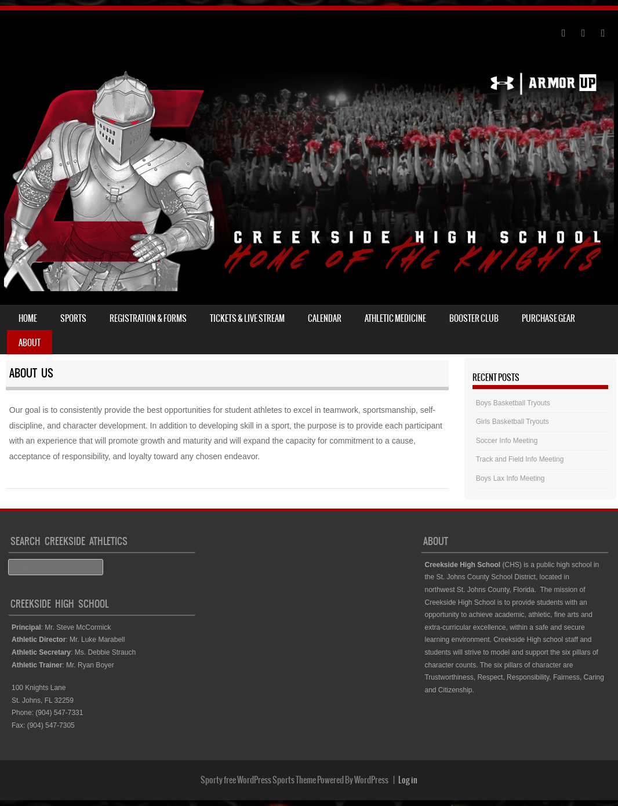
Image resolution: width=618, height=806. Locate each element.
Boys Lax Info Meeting (510, 478)
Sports (73, 318)
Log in (407, 780)
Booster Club (474, 318)
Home (28, 318)
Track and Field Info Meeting (520, 459)
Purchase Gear (548, 318)
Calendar (324, 318)
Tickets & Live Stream (247, 318)
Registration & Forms (148, 318)
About (30, 342)
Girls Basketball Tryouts (512, 421)
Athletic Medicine (395, 318)
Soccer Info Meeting (507, 441)
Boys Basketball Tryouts (513, 403)
